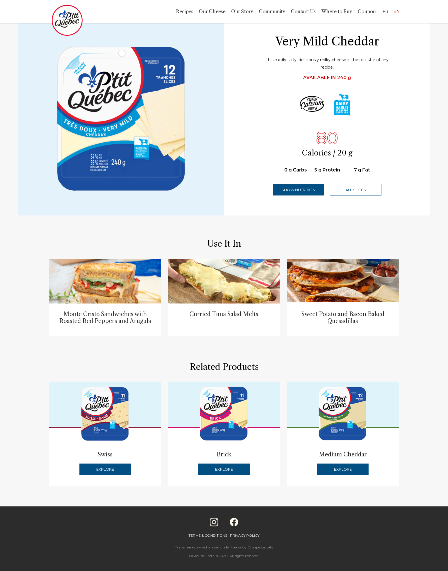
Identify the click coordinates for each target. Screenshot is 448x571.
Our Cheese (212, 11)
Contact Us (303, 11)
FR (385, 11)
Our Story (242, 11)
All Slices (355, 189)
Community (272, 11)
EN (396, 11)
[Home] (67, 21)
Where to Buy (336, 11)
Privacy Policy (244, 535)
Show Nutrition (298, 189)
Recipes (184, 11)
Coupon (367, 11)
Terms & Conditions (208, 535)
